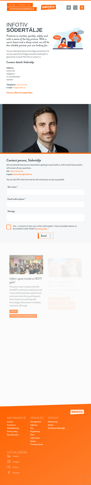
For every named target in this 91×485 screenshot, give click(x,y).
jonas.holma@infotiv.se (22, 174)
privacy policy (41, 228)
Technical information (24, 318)
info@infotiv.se (19, 88)
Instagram (13, 461)
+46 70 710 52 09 (16, 171)
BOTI (14, 314)
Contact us (23, 4)
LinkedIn (13, 456)
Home (12, 4)
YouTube (12, 467)
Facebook (13, 472)
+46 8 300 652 (21, 85)
